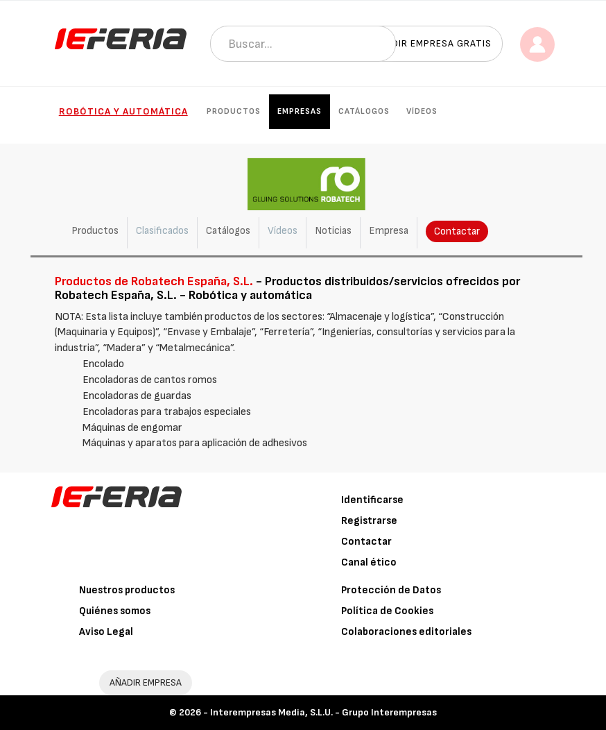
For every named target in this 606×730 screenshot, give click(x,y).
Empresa (388, 230)
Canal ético (369, 562)
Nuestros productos (127, 590)
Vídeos (422, 111)
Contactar (457, 231)
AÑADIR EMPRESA (146, 682)
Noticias (333, 230)
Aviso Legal (106, 631)
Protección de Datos (391, 590)
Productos (234, 111)
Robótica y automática (123, 111)
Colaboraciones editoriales (406, 631)
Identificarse (372, 500)
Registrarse (369, 520)
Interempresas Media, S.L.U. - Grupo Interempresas (323, 712)
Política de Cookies (387, 611)
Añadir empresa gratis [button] (432, 43)
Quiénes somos (114, 611)
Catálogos (364, 111)
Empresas (299, 111)
